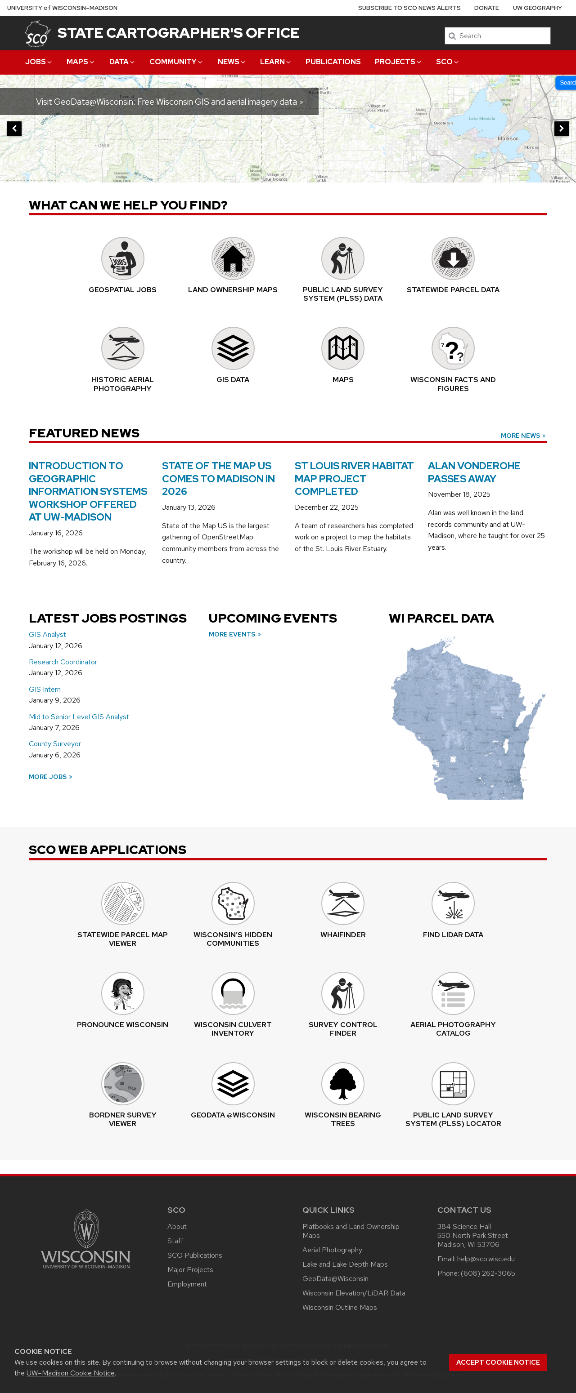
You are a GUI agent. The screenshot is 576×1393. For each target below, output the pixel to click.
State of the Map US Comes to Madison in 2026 (218, 478)
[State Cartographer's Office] (38, 33)
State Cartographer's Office (179, 32)
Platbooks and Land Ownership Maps (351, 1231)
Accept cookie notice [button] (498, 1362)
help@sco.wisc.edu (486, 1259)
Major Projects (190, 1269)
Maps (81, 62)
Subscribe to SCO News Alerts (409, 8)
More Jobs (51, 777)
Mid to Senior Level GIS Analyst (79, 716)
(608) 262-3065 (488, 1273)
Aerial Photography (332, 1250)
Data (122, 62)
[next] (561, 128)
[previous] (14, 128)
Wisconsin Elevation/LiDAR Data (353, 1293)
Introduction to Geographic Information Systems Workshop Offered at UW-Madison (88, 491)
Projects (399, 62)
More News (524, 436)
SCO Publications (194, 1255)
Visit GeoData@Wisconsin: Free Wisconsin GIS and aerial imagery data (170, 101)
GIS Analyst (47, 634)
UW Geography (537, 8)
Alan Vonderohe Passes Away (474, 472)
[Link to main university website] (85, 1270)
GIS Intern (45, 689)
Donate (486, 8)
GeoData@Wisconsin (335, 1278)
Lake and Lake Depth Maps (345, 1264)
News (232, 62)
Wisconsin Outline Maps (339, 1307)
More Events (235, 634)
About (177, 1226)
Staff (175, 1241)
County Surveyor (55, 743)
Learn (276, 62)
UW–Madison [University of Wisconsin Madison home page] (62, 8)
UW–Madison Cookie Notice (71, 1373)
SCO (448, 62)
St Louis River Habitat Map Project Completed (354, 478)
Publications (333, 62)
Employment (187, 1284)
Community (176, 62)
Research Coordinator (63, 662)
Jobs (39, 62)
